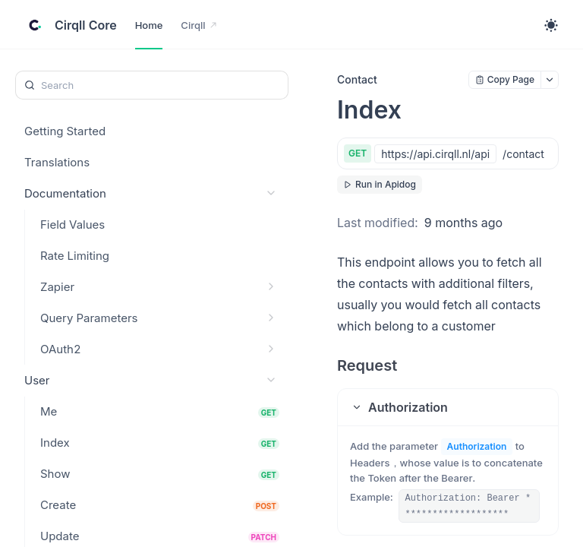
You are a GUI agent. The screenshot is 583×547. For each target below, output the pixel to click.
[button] (448, 407)
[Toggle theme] (551, 25)
